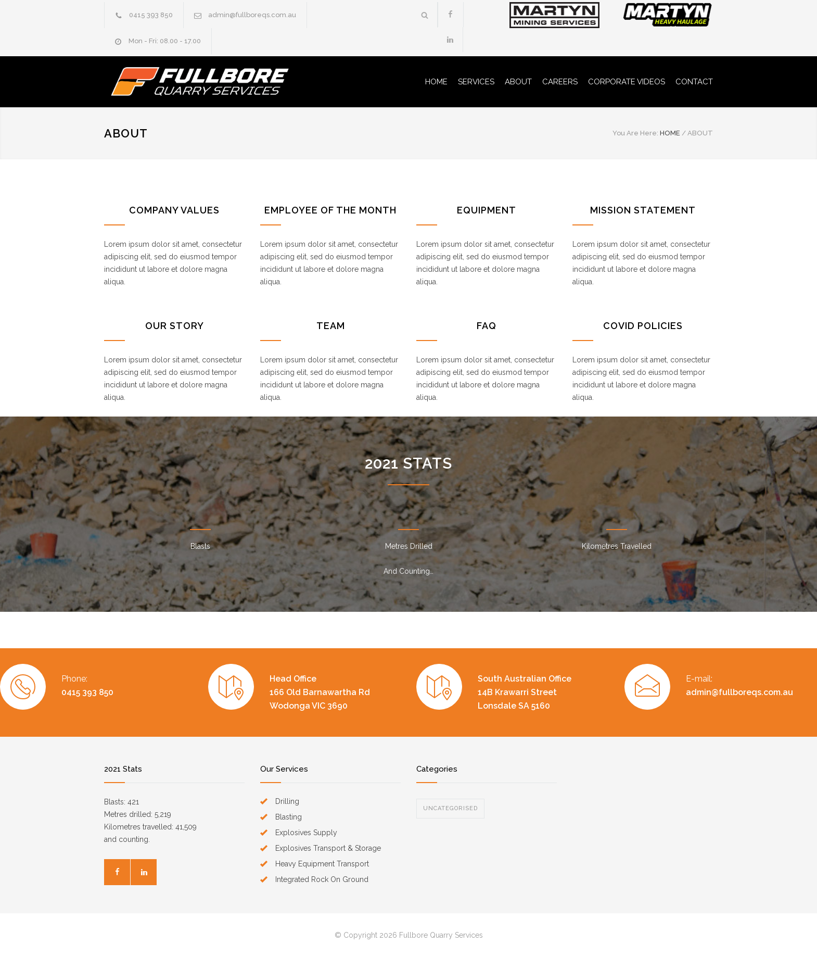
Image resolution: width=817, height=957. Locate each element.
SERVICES (476, 81)
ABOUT (518, 81)
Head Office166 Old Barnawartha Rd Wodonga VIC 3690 (320, 692)
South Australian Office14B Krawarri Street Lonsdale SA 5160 (524, 692)
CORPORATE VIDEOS (626, 81)
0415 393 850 (151, 15)
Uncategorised (450, 808)
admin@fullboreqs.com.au (252, 15)
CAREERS (560, 81)
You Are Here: (635, 133)
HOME (436, 81)
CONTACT (694, 81)
